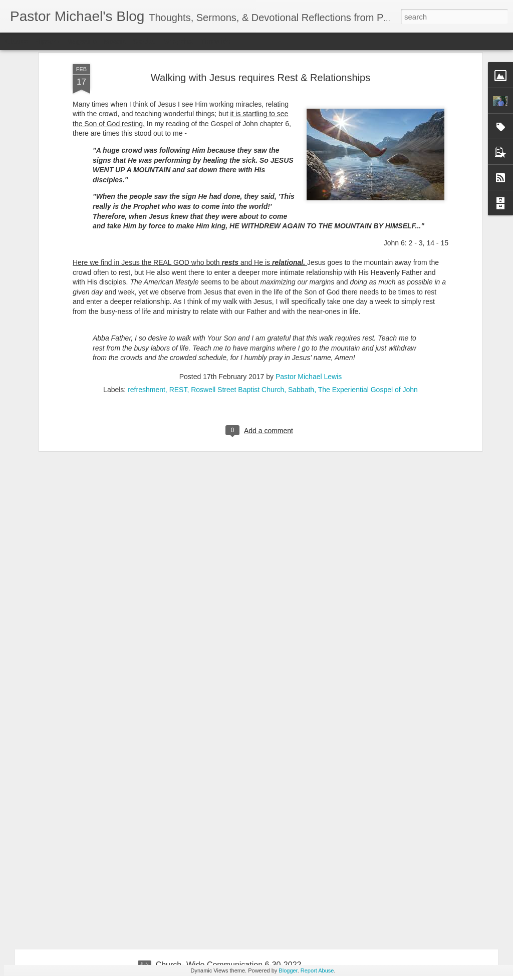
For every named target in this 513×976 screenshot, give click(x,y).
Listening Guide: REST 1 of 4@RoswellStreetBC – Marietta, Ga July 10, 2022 (245, 742)
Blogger (288, 970)
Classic (16, 41)
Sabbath (301, 273)
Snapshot (179, 41)
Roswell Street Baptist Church (237, 273)
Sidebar (145, 41)
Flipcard (47, 41)
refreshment (146, 273)
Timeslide (215, 41)
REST (178, 273)
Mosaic (115, 41)
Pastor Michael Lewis (309, 260)
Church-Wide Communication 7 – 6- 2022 (229, 851)
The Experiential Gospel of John (368, 273)
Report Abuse (317, 970)
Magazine (82, 41)
